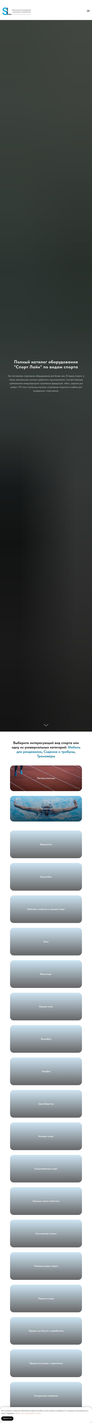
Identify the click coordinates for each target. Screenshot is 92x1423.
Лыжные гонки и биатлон (46, 1201)
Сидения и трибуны (59, 751)
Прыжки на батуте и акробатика (46, 1330)
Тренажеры (46, 756)
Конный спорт (46, 1136)
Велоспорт (46, 974)
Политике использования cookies (29, 1413)
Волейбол (46, 1039)
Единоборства (46, 1103)
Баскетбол (46, 876)
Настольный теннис (46, 1233)
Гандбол (46, 1071)
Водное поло (46, 1006)
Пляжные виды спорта (46, 1266)
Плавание (46, 808)
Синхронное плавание (46, 1395)
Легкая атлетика (46, 778)
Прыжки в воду (46, 1298)
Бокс (46, 941)
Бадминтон (46, 844)
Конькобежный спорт (46, 1168)
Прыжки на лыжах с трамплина (46, 1363)
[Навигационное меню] (88, 11)
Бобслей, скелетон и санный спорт (46, 909)
